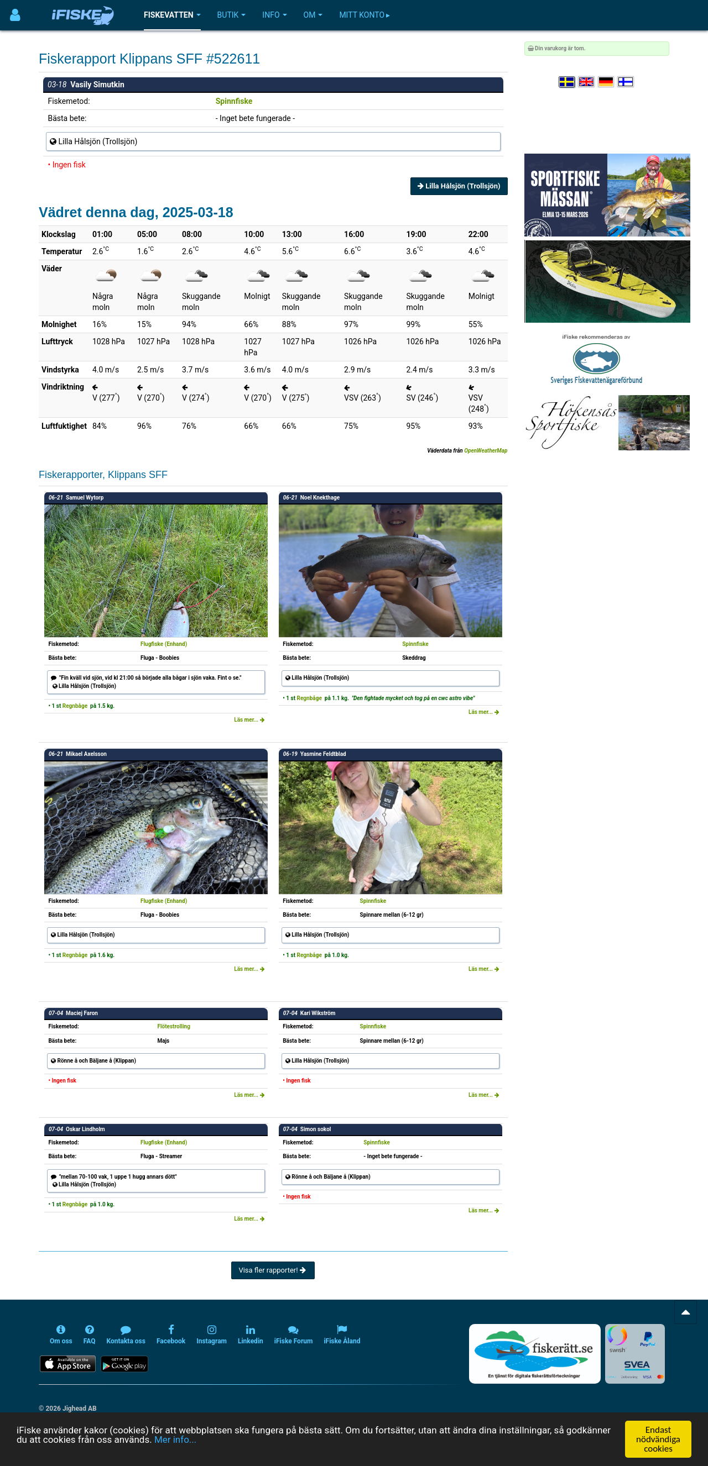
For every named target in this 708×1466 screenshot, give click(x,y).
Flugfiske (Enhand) (163, 644)
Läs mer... (249, 720)
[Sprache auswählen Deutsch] (607, 82)
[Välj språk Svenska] (567, 82)
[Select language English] (587, 82)
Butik (231, 14)
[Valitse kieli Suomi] (626, 82)
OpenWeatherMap (485, 451)
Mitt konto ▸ (364, 14)
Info (274, 14)
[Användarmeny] (15, 15)
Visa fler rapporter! (273, 1270)
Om (313, 14)
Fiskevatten (172, 14)
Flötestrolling (173, 1026)
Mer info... (175, 1439)
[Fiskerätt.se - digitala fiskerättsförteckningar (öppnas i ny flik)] (535, 1354)
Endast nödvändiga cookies (658, 1439)
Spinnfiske (234, 101)
